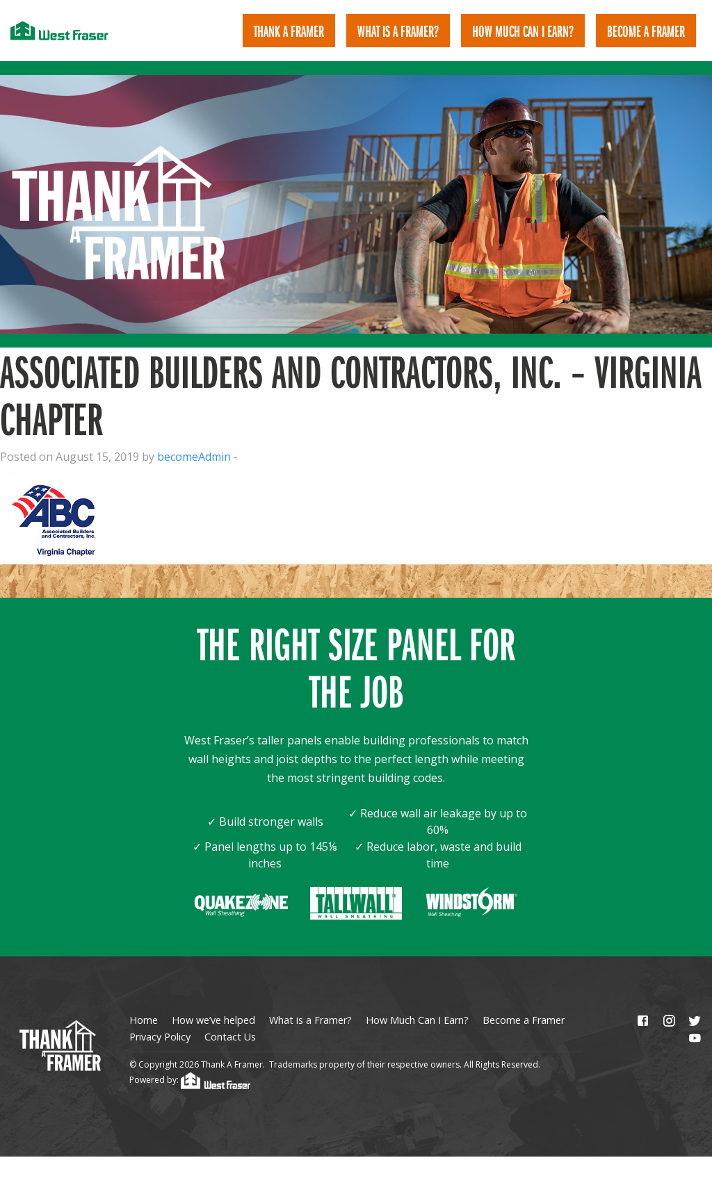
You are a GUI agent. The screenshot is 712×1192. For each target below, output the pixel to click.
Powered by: (189, 1065)
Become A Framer (646, 30)
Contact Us (230, 1022)
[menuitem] (289, 30)
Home (143, 1004)
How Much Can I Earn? (523, 30)
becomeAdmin (194, 441)
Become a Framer (524, 1004)
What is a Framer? (398, 30)
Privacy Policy (160, 1022)
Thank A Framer (289, 30)
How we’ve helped (213, 1004)
